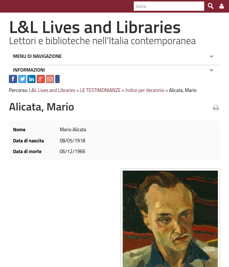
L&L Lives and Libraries (49, 90)
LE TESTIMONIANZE (97, 90)
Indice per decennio (141, 90)
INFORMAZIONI (26, 69)
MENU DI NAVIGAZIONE (34, 56)
